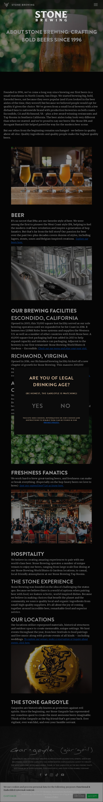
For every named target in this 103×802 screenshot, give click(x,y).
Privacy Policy (51, 797)
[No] (65, 406)
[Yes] (38, 406)
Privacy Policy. (51, 422)
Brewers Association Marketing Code (61, 791)
